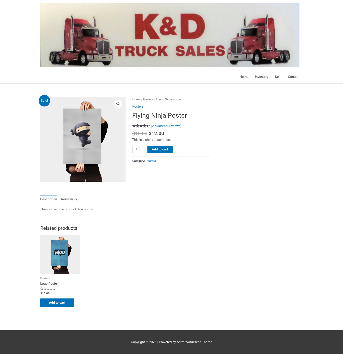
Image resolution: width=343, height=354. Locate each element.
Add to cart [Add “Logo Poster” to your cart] (57, 303)
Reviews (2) (70, 199)
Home (244, 77)
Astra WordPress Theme (194, 342)
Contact (293, 77)
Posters (148, 99)
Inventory (261, 77)
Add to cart (160, 149)
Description (48, 199)
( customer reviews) (166, 126)
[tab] (48, 199)
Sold (278, 77)
